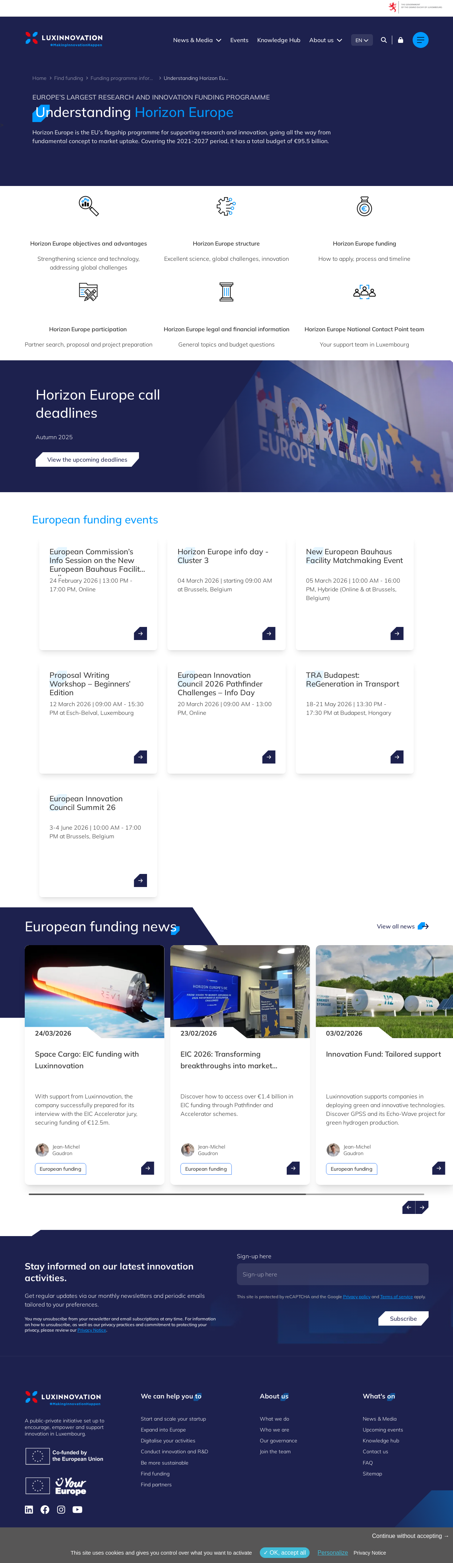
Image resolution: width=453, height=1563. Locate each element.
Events (239, 40)
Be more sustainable (164, 1462)
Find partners (156, 1484)
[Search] (384, 40)
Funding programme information (123, 78)
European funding (61, 1169)
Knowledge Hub (279, 40)
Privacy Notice (92, 1330)
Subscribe (403, 1318)
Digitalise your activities (168, 1440)
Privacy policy (356, 1296)
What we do (274, 1419)
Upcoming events (383, 1429)
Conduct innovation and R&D (174, 1451)
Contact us (375, 1451)
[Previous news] (409, 1207)
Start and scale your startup (173, 1419)
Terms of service (396, 1296)
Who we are (274, 1429)
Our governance (278, 1440)
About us (321, 40)
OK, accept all (284, 1553)
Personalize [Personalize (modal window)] (333, 1553)
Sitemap (372, 1473)
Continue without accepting (410, 1536)
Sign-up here (254, 1256)
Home (39, 78)
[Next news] (422, 1207)
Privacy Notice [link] (370, 1553)
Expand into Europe (163, 1429)
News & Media (193, 40)
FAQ (368, 1462)
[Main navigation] (421, 40)
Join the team (275, 1451)
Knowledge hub (381, 1440)
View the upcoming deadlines (87, 459)
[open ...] (140, 633)
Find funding (68, 78)
